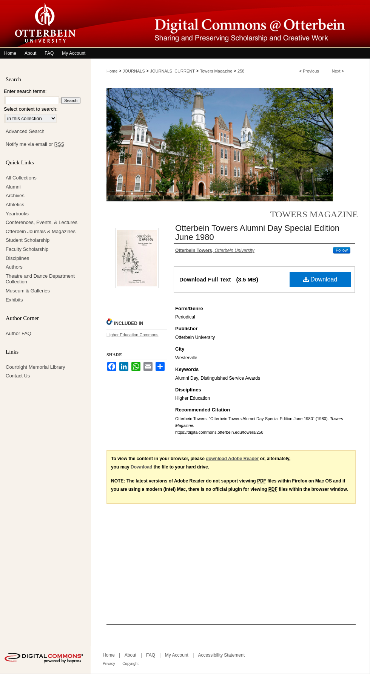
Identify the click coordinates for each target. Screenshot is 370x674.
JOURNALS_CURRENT (172, 71)
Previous (311, 71)
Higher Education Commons (132, 334)
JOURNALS (134, 71)
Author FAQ (18, 333)
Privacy (109, 664)
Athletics (15, 204)
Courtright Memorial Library (35, 367)
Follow (342, 250)
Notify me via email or (35, 144)
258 (240, 71)
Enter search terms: (25, 91)
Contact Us (18, 376)
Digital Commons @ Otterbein (230, 24)
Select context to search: (30, 109)
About (130, 655)
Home (111, 71)
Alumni (13, 187)
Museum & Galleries (28, 291)
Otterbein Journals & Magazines (41, 231)
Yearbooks (17, 213)
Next (336, 71)
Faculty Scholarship (27, 249)
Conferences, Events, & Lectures (41, 222)
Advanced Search (25, 131)
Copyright (130, 664)
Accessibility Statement (221, 655)
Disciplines (17, 258)
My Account (176, 655)
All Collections (21, 178)
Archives (15, 195)
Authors (14, 267)
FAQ (150, 655)
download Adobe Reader (232, 458)
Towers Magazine (216, 71)
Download (320, 279)
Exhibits (14, 300)
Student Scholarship (27, 240)
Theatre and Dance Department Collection (40, 279)
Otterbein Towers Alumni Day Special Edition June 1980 (257, 232)
